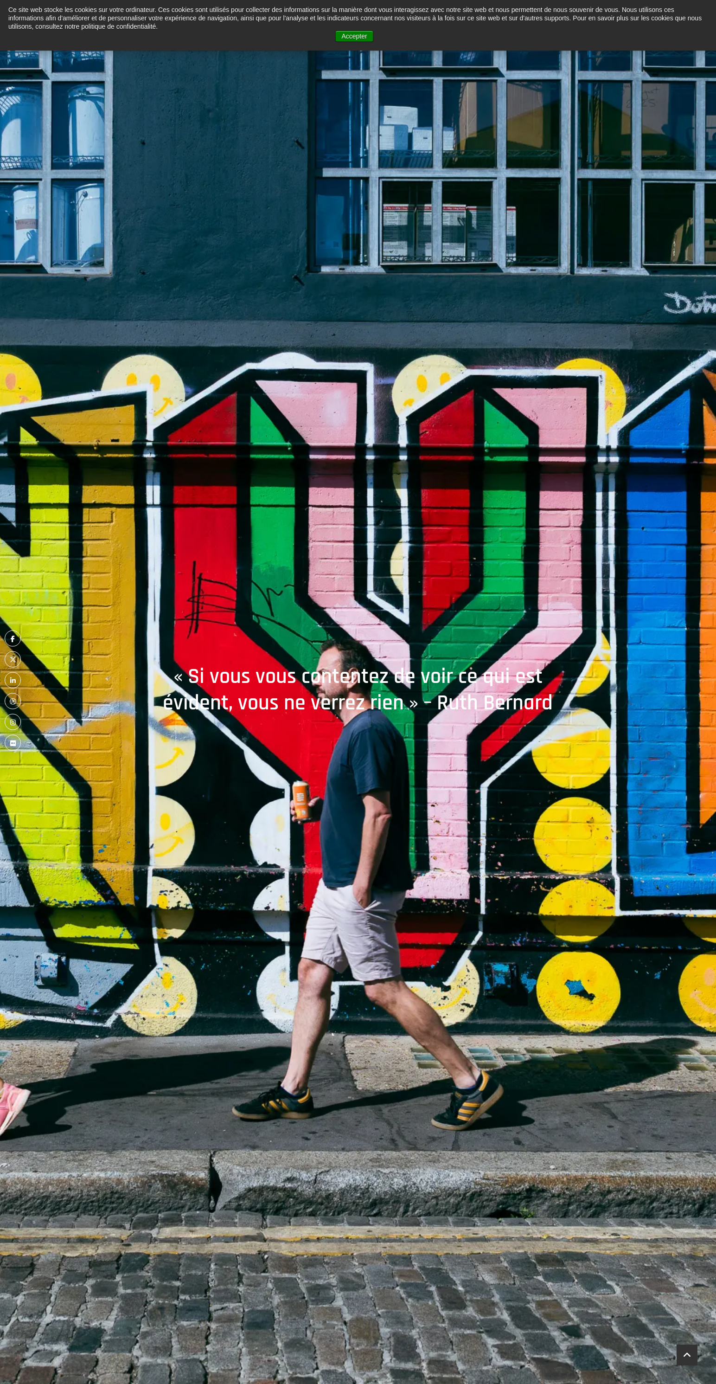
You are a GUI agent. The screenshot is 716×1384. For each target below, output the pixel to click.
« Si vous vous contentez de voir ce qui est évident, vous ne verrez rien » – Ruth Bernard (358, 690)
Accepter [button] (354, 36)
